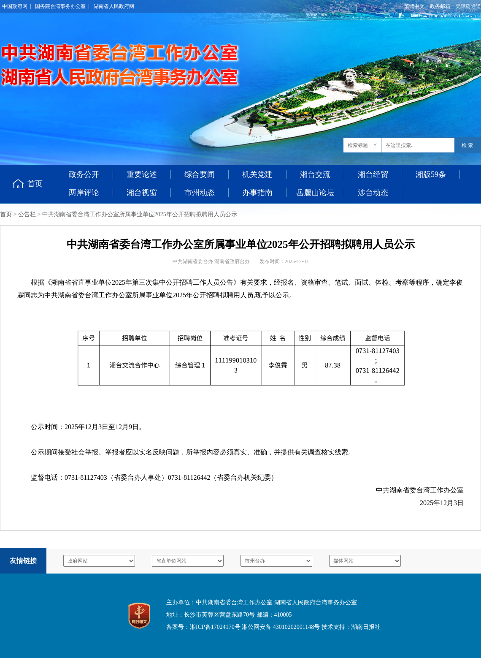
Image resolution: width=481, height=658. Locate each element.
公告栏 (27, 214)
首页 (35, 183)
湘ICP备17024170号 (215, 627)
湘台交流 (315, 174)
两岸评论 (84, 192)
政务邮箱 (440, 6)
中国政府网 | (16, 6)
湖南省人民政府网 (114, 6)
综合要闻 (199, 174)
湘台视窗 (142, 192)
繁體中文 (414, 6)
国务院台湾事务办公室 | (62, 6)
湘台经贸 (373, 174)
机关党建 (257, 174)
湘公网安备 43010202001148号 (281, 627)
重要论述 (142, 174)
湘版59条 (431, 174)
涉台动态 (373, 192)
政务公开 (84, 174)
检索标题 (358, 145)
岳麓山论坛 (315, 192)
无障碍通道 (468, 6)
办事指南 (257, 192)
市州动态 (199, 192)
